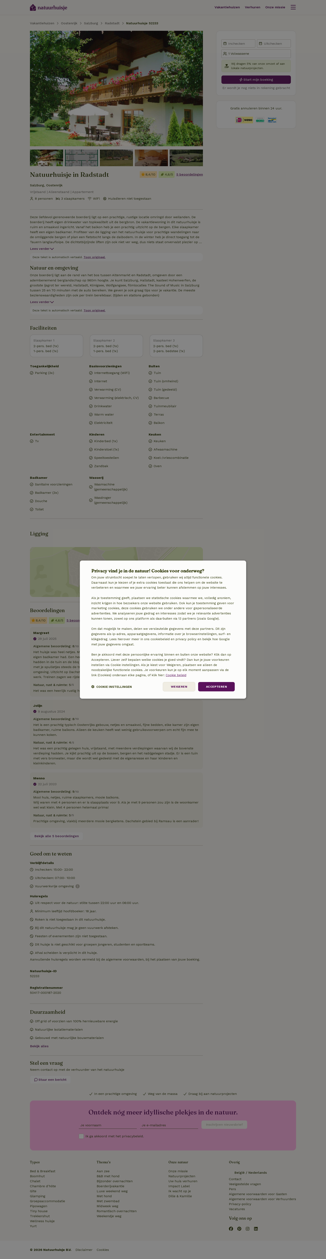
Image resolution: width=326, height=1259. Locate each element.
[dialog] (163, 629)
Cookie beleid (176, 675)
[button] (111, 687)
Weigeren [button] (179, 686)
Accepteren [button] (216, 686)
